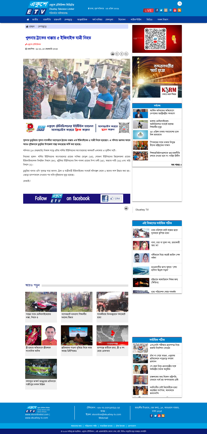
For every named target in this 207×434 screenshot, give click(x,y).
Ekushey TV (142, 209)
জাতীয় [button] (36, 19)
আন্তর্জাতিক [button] (83, 19)
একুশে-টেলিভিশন (88, 431)
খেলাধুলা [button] (110, 19)
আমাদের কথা (76, 425)
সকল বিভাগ (164, 19)
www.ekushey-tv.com (36, 417)
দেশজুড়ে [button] (69, 19)
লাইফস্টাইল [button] (137, 19)
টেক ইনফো (120, 425)
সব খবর (176, 165)
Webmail (103, 418)
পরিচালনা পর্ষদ (91, 425)
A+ (126, 54)
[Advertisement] (76, 250)
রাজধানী (57, 19)
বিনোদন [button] (123, 19)
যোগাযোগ (132, 425)
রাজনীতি (47, 19)
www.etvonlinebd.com (37, 414)
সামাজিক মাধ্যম (106, 425)
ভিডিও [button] (150, 19)
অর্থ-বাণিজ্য (97, 19)
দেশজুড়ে (42, 26)
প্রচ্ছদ (30, 26)
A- (117, 54)
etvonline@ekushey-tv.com (106, 414)
